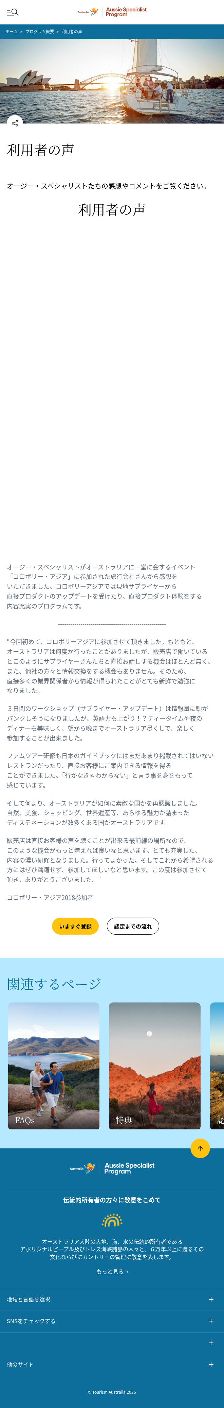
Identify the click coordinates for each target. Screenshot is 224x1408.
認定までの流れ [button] (133, 926)
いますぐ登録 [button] (75, 926)
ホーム (11, 32)
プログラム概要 (39, 32)
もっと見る (112, 1271)
